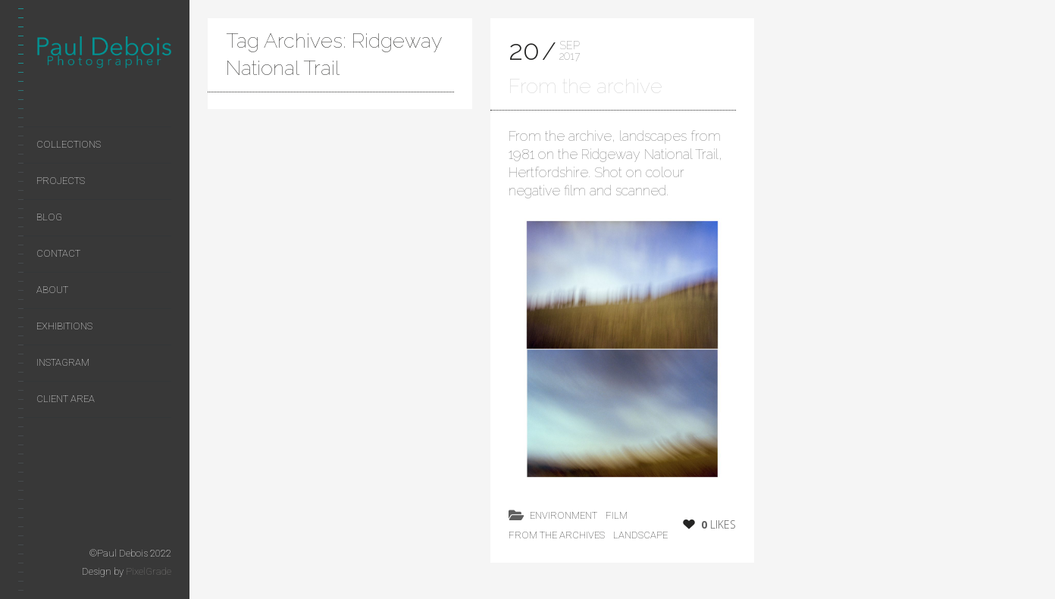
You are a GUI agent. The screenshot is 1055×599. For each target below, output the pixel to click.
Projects (60, 180)
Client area (65, 398)
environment (563, 515)
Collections (68, 144)
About (52, 289)
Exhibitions (64, 326)
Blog (49, 217)
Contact (58, 253)
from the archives (557, 535)
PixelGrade (148, 571)
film (617, 515)
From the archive (585, 86)
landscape (640, 535)
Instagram (62, 362)
